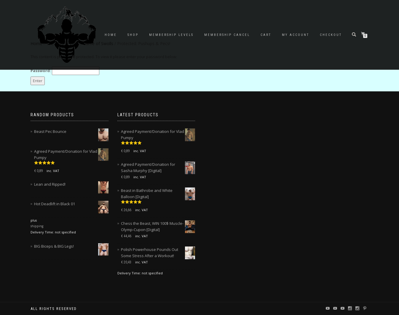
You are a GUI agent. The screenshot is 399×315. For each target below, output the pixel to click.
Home (111, 35)
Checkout (331, 35)
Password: (65, 70)
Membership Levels (171, 35)
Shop (132, 35)
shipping (37, 226)
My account (295, 35)
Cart (266, 35)
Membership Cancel (227, 35)
